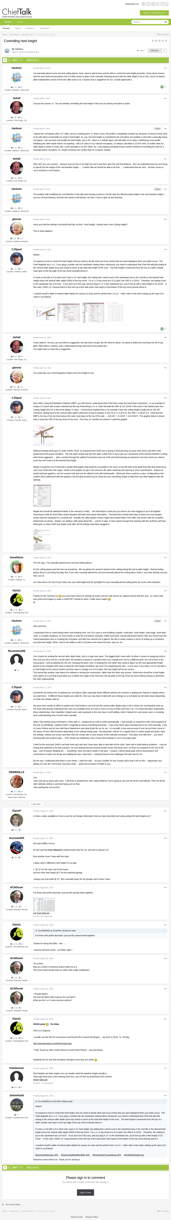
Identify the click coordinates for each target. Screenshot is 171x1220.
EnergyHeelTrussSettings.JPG (107, 1155)
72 (16, 1115)
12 (20, 269)
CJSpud (17, 249)
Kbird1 (16, 590)
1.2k (14, 269)
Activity (20, 22)
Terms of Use (77, 1217)
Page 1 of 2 (32, 60)
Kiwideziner (16, 1068)
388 (14, 857)
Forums (6, 28)
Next (15, 60)
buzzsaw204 (16, 838)
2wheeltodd (16, 1095)
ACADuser (16, 887)
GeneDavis (16, 557)
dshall (16, 98)
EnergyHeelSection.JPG (47, 1155)
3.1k (14, 87)
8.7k (14, 791)
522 (14, 830)
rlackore (19, 49)
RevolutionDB (16, 651)
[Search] (146, 22)
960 (14, 1087)
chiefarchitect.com (132, 4)
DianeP (16, 810)
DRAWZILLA (16, 772)
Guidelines (30, 28)
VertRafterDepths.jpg (134, 1155)
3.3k (14, 577)
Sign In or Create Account (154, 13)
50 (20, 117)
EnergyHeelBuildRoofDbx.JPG (76, 1155)
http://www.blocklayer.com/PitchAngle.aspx (52, 1043)
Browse (8, 23)
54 (16, 670)
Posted (41, 68)
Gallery (18, 28)
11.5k (13, 610)
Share (141, 50)
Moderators (44, 28)
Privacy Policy (91, 1217)
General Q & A (32, 52)
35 (20, 577)
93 (21, 610)
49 (20, 791)
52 (20, 87)
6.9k (14, 117)
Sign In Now (85, 1192)
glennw (16, 219)
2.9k (14, 907)
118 (20, 238)
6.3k (13, 238)
